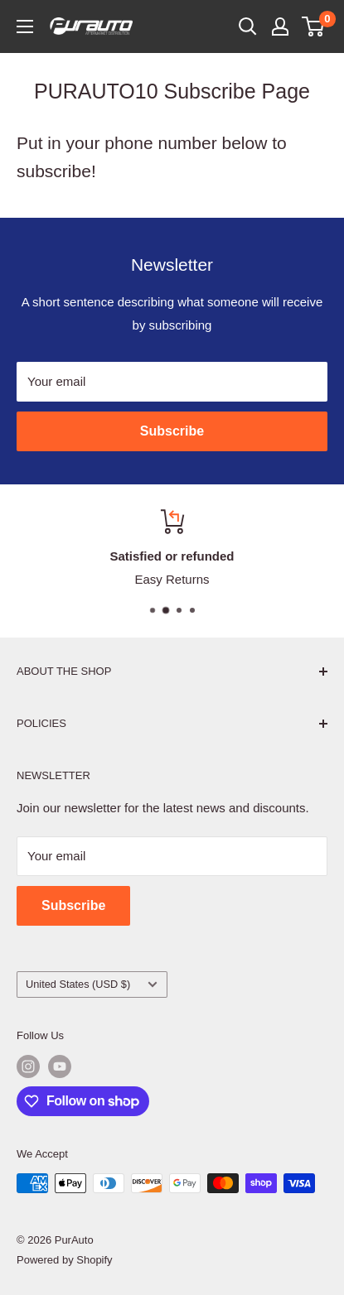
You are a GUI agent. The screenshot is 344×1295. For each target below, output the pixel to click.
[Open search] (248, 26)
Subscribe (172, 431)
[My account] (280, 26)
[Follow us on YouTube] (59, 1066)
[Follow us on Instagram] (28, 1066)
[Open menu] (25, 26)
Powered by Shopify (65, 1260)
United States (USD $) (91, 984)
